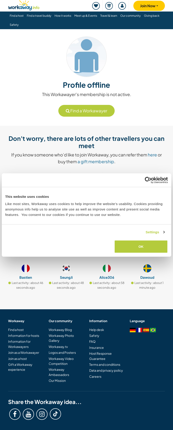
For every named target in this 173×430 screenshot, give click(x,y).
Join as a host (17, 359)
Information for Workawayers (19, 343)
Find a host (16, 330)
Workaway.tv (58, 347)
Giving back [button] (151, 15)
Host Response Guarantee (100, 355)
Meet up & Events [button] (85, 15)
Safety (14, 24)
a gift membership (95, 161)
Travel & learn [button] (108, 15)
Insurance (96, 347)
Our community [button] (130, 15)
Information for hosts (23, 335)
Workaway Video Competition (61, 361)
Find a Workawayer (86, 110)
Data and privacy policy (106, 370)
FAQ (92, 341)
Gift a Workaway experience (20, 366)
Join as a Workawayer (23, 352)
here (152, 154)
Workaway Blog (60, 330)
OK (141, 246)
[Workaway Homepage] (24, 4)
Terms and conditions (104, 364)
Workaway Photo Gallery (61, 338)
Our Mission (57, 380)
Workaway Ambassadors (59, 371)
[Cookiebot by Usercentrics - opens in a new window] (148, 180)
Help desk (96, 330)
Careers (95, 376)
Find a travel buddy (39, 15)
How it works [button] (63, 15)
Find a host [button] (17, 15)
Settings (152, 232)
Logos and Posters (62, 352)
